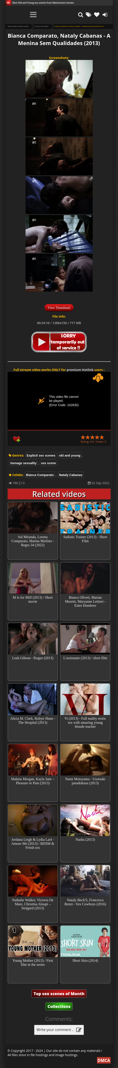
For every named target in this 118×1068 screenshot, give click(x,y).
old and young (69, 455)
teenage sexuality (24, 463)
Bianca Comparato (40, 475)
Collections (59, 1006)
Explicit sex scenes (41, 26)
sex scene (48, 463)
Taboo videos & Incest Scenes (18, 26)
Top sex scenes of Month (59, 993)
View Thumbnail (59, 308)
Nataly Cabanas (70, 475)
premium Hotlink (80, 370)
